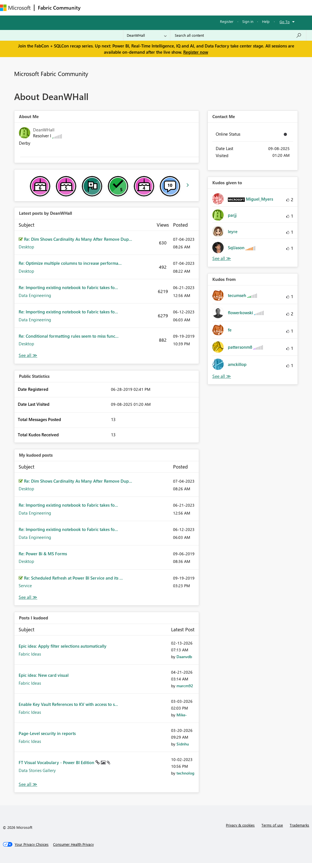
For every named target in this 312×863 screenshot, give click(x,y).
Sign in (247, 21)
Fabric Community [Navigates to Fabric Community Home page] (59, 7)
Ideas (141, 7)
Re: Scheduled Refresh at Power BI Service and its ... (73, 578)
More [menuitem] (235, 7)
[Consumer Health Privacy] (73, 844)
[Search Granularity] (146, 35)
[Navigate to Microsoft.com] (15, 8)
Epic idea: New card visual (44, 675)
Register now (195, 52)
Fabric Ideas (30, 654)
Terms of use (272, 825)
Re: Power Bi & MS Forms (43, 553)
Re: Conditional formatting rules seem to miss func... (69, 336)
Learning (213, 7)
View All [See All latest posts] (28, 355)
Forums (93, 7)
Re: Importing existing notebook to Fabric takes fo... (68, 287)
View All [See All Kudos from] (221, 376)
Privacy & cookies (240, 825)
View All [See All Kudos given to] (221, 258)
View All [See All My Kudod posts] (28, 597)
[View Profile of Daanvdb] (184, 656)
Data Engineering (35, 295)
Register (227, 21)
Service (25, 585)
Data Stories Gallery (37, 770)
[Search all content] (238, 35)
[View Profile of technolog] (185, 773)
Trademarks (299, 825)
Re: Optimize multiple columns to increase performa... (70, 263)
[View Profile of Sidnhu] (182, 744)
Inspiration (118, 7)
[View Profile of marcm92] (184, 685)
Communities (166, 7)
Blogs (191, 7)
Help (266, 21)
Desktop (26, 247)
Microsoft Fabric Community (51, 73)
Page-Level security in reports (47, 733)
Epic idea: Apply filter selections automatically (62, 646)
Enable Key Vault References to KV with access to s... (68, 704)
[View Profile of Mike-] (181, 714)
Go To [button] (285, 21)
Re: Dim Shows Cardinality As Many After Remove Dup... (78, 239)
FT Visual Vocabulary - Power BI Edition (57, 762)
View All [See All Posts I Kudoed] (28, 784)
